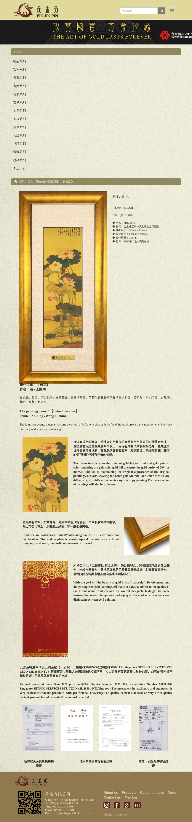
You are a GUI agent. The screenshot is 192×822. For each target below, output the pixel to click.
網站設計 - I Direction (116, 814)
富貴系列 (19, 86)
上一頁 (19, 168)
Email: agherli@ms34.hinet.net (68, 813)
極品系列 (19, 61)
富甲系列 (19, 69)
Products (129, 792)
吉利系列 (19, 102)
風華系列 (19, 127)
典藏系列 (19, 77)
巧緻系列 (19, 135)
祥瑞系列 (19, 143)
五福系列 (19, 119)
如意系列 (19, 111)
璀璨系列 (19, 152)
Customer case (152, 792)
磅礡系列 (19, 160)
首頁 (19, 181)
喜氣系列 (19, 94)
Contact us (112, 797)
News (172, 792)
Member (131, 797)
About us (111, 792)
